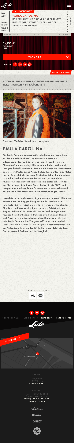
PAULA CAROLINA (25, 16)
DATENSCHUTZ (64, 318)
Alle (37, 34)
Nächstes (64, 34)
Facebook (8, 141)
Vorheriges (11, 34)
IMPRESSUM (47, 318)
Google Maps (37, 383)
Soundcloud (30, 141)
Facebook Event (61, 73)
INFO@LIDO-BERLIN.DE (37, 399)
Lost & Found (37, 401)
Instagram (43, 141)
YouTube (18, 141)
